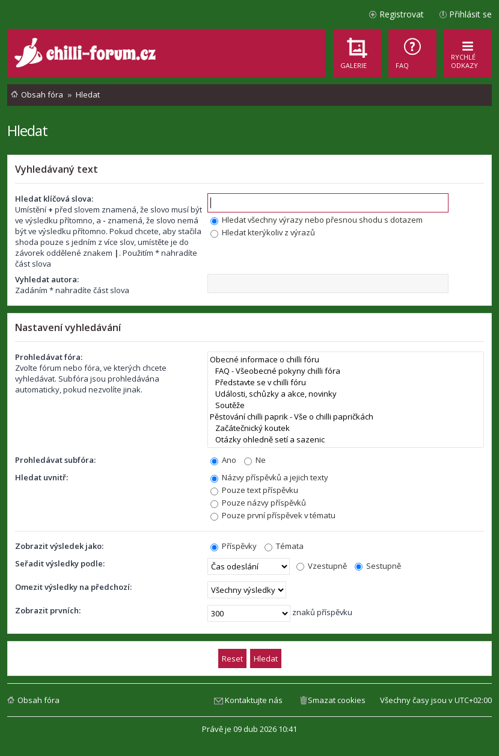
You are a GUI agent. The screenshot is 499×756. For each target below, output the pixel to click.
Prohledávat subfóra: (55, 459)
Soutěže (346, 405)
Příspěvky (233, 546)
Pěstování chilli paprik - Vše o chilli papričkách (346, 417)
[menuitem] (412, 53)
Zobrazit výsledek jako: (59, 546)
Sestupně (378, 565)
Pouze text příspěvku (254, 490)
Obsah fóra (38, 700)
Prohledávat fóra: (48, 357)
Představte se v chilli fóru (346, 382)
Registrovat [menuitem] (401, 14)
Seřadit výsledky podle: (60, 563)
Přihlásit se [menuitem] (470, 14)
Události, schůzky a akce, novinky (346, 394)
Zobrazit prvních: (48, 610)
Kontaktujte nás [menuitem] (254, 700)
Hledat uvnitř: (41, 477)
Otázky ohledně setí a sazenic (346, 439)
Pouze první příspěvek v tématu (272, 515)
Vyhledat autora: (47, 279)
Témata (284, 546)
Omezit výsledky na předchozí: (73, 586)
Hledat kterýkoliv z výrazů (262, 232)
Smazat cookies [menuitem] (337, 700)
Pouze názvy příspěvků (258, 502)
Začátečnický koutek (346, 428)
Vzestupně (321, 565)
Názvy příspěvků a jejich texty (269, 477)
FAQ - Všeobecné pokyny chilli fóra (346, 371)
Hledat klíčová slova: (54, 198)
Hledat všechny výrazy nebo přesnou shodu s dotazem (316, 219)
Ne (255, 459)
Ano (223, 459)
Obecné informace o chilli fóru (346, 359)
